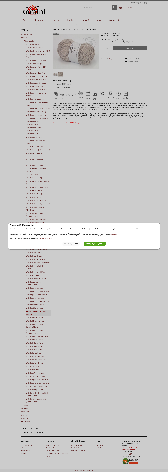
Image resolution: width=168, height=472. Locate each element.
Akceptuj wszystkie (95, 244)
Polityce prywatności (45, 239)
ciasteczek (113, 235)
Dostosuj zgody (71, 244)
